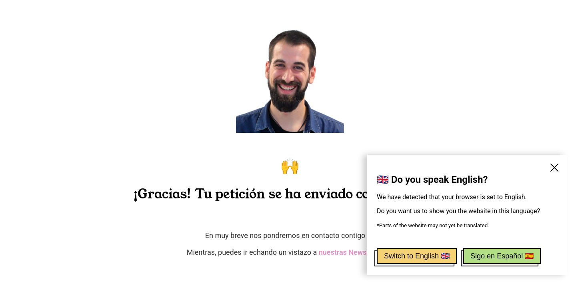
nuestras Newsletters (353, 252)
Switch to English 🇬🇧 (417, 256)
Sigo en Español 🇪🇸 (502, 256)
